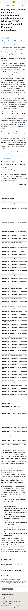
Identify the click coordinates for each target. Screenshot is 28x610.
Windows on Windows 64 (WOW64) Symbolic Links (14, 44)
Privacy (9, 603)
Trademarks (4, 608)
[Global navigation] (1, 2)
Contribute (3, 603)
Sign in (25, 2)
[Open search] (21, 2)
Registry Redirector (18, 94)
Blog (20, 601)
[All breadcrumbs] (2, 5)
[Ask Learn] (22, 5)
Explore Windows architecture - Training (11, 579)
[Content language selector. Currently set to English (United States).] (8, 594)
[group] (14, 317)
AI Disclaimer (4, 601)
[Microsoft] (14, 2)
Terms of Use (19, 605)
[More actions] (25, 5)
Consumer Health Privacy (7, 605)
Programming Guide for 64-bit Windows (11, 5)
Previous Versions (13, 601)
